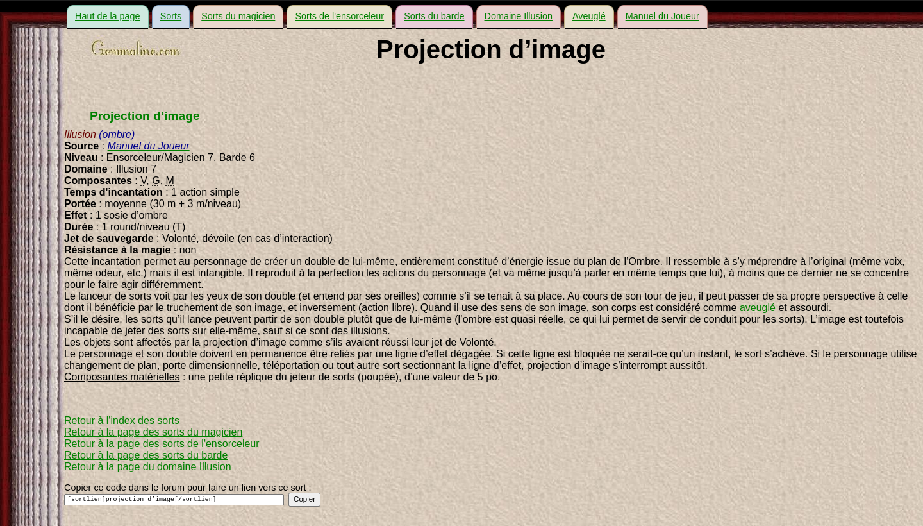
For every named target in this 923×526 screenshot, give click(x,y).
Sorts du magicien (238, 16)
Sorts (171, 16)
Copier (304, 499)
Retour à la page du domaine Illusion (147, 466)
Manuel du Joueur (662, 16)
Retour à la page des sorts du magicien (153, 432)
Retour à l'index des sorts (121, 420)
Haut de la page (107, 16)
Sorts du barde (434, 16)
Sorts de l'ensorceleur (339, 16)
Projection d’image (145, 116)
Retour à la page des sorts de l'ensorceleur (162, 443)
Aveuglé (589, 16)
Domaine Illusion (519, 16)
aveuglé (758, 307)
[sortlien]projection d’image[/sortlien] (174, 499)
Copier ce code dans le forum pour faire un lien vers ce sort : (188, 487)
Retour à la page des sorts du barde (146, 455)
